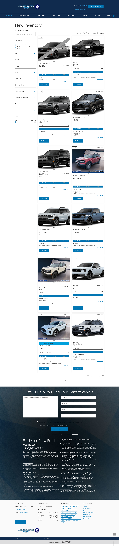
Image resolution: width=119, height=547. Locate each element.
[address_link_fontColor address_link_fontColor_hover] (78, 8)
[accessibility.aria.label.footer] (66, 542)
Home (16, 19)
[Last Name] (78, 403)
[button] (66, 81)
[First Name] (78, 397)
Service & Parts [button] (42, 509)
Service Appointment (96, 6)
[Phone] (78, 409)
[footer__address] (25, 508)
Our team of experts (28, 463)
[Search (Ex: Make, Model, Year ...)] (25, 34)
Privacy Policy (75, 434)
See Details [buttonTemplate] (44, 84)
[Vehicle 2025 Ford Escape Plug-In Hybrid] (54, 328)
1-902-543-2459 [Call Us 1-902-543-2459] (82, 5)
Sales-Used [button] (49, 506)
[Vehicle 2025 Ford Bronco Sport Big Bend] (88, 161)
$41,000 (17, 120)
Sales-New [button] (40, 506)
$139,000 (33, 120)
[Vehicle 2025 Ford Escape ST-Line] (88, 103)
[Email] (78, 416)
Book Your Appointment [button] (59, 429)
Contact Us (20, 521)
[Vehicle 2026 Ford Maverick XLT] (88, 270)
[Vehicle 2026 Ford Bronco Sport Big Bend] (54, 104)
